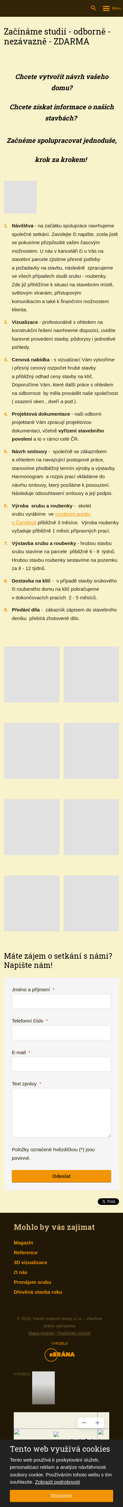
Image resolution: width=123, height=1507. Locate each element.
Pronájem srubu (32, 1282)
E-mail (21, 1052)
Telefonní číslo (30, 1021)
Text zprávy (26, 1083)
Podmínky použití (74, 1333)
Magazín (23, 1242)
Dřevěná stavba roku (38, 1292)
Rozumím (61, 1495)
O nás (21, 1272)
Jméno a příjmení (33, 989)
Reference (26, 1252)
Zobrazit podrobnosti (57, 1482)
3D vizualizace (30, 1262)
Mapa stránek (41, 1333)
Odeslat (61, 1176)
